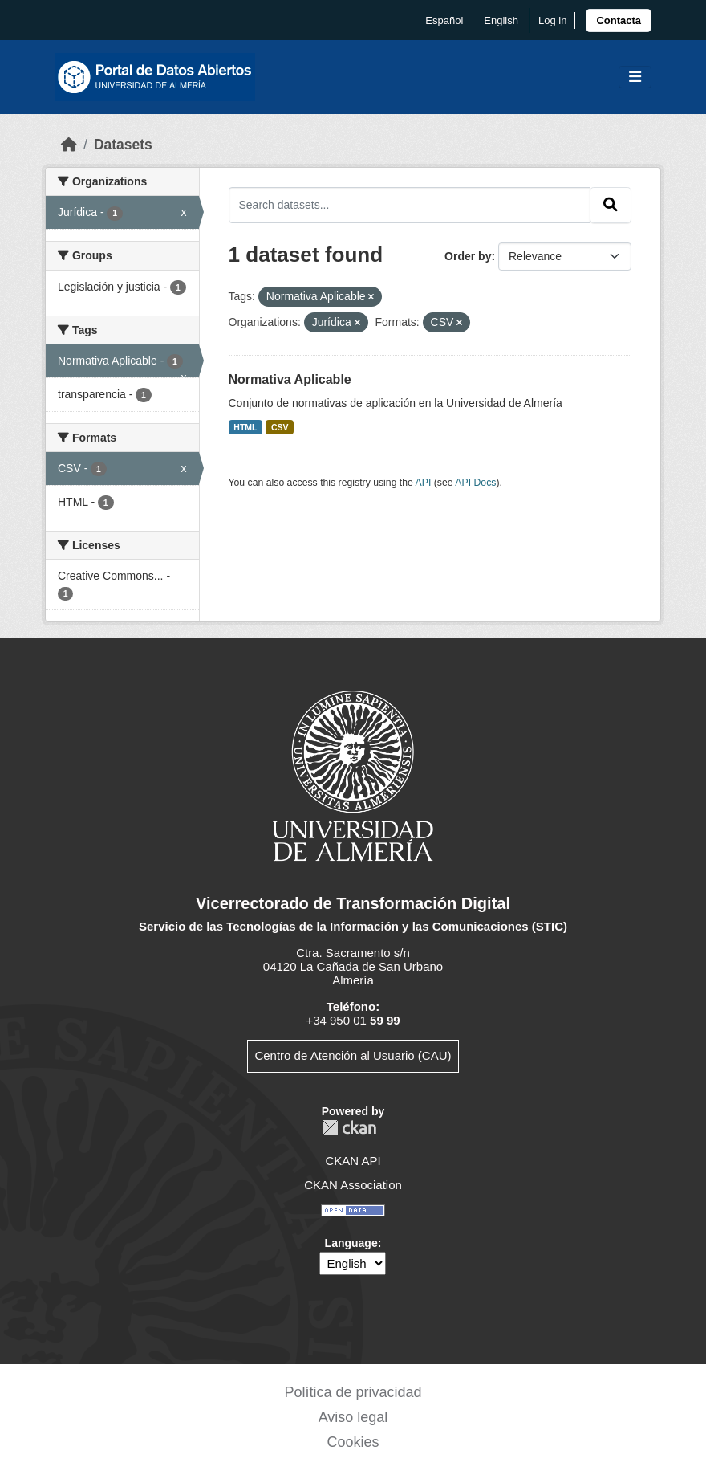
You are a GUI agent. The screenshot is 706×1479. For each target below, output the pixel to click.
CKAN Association (353, 1185)
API (424, 482)
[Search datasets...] (410, 204)
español (444, 20)
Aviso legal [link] (353, 1417)
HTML (245, 427)
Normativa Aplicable (290, 379)
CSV (280, 427)
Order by (467, 256)
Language (351, 1243)
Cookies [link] (353, 1442)
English (501, 20)
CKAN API (352, 1160)
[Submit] (610, 204)
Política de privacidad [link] (352, 1392)
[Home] (69, 144)
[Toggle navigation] (635, 77)
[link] (618, 20)
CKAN (349, 1127)
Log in (552, 20)
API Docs (475, 482)
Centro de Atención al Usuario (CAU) (352, 1055)
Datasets (123, 144)
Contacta (618, 20)
